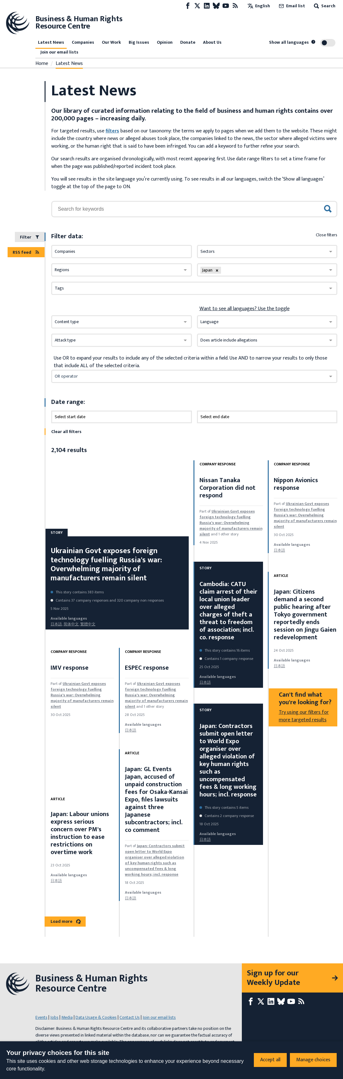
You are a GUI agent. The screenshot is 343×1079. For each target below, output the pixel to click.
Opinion (165, 42)
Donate (187, 42)
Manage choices (313, 1060)
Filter (30, 237)
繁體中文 (87, 624)
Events (41, 1017)
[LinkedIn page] (207, 6)
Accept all (270, 1060)
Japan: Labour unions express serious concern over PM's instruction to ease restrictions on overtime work (80, 833)
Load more (66, 921)
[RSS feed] (235, 6)
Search (324, 6)
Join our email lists (59, 52)
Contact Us (129, 1017)
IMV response (70, 667)
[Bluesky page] (216, 6)
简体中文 (71, 624)
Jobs (54, 1017)
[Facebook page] (188, 6)
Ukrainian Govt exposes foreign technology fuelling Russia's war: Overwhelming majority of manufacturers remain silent (106, 564)
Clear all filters (66, 431)
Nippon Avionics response (296, 484)
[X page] (197, 6)
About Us (212, 42)
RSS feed (26, 252)
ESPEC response (147, 667)
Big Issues (139, 42)
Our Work (111, 42)
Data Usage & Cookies (96, 1017)
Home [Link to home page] (41, 63)
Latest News (51, 42)
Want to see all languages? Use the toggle (244, 309)
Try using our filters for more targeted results (304, 716)
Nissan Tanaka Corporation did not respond (227, 488)
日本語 (56, 624)
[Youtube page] (226, 6)
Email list (291, 6)
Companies (83, 42)
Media (67, 1017)
